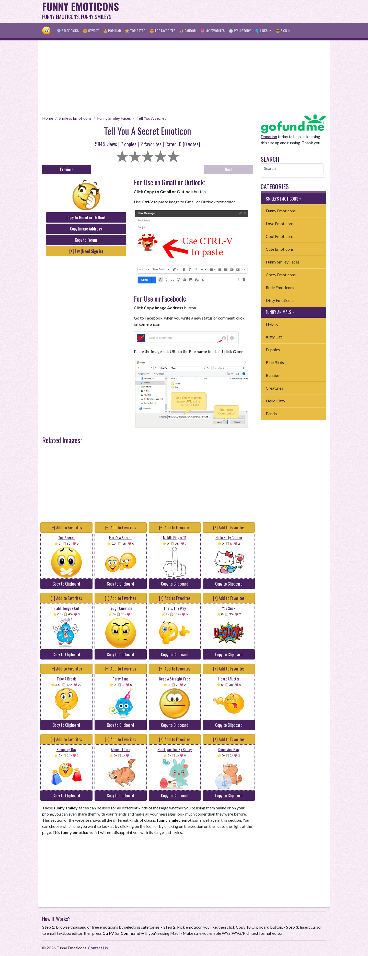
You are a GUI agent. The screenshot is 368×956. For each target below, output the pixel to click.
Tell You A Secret (151, 118)
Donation (269, 136)
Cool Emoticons (280, 236)
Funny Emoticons (281, 210)
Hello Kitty (275, 400)
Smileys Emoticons (75, 118)
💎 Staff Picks (67, 30)
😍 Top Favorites (162, 30)
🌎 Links (261, 30)
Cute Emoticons (280, 249)
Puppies (273, 349)
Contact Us (98, 947)
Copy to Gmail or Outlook (86, 217)
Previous (66, 169)
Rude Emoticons (280, 287)
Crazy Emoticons (281, 274)
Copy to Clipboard (66, 584)
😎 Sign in (282, 30)
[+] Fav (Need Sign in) (86, 251)
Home (47, 118)
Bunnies (273, 375)
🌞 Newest (91, 30)
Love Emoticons (280, 223)
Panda (271, 413)
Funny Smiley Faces (114, 118)
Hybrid (272, 324)
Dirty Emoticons (280, 300)
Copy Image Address (86, 229)
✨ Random (187, 30)
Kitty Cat (274, 336)
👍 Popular (112, 30)
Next (228, 169)
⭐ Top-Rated (135, 30)
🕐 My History (240, 30)
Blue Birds (275, 362)
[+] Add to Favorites (66, 527)
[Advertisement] (233, 11)
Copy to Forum (86, 240)
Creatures (274, 388)
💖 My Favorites (212, 30)
